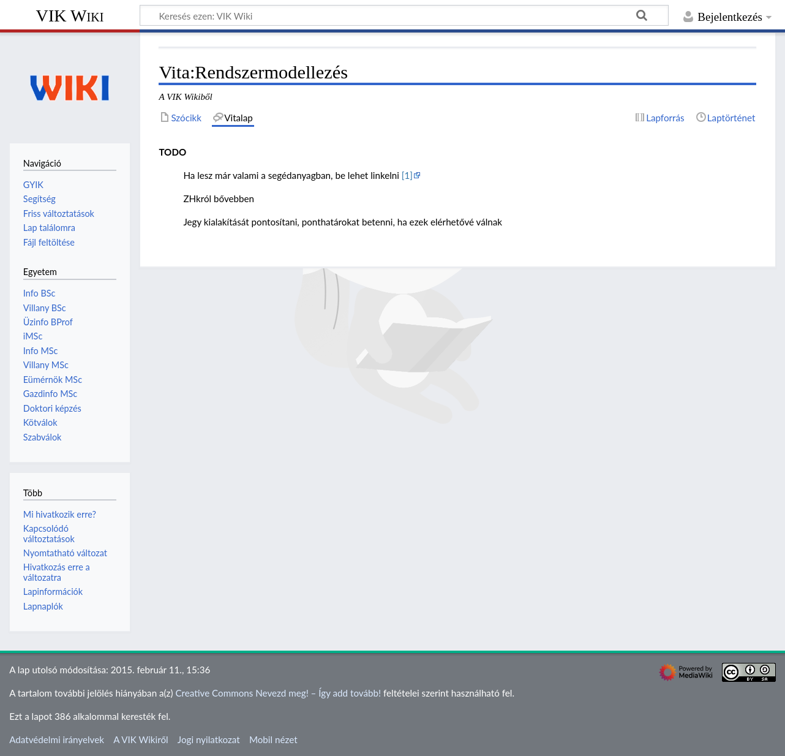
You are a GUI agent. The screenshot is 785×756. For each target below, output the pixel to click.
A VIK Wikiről (140, 739)
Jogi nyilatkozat (209, 739)
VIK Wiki (70, 15)
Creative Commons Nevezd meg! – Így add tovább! (278, 692)
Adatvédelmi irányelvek (56, 739)
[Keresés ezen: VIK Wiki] (404, 15)
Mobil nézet (273, 739)
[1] (407, 175)
